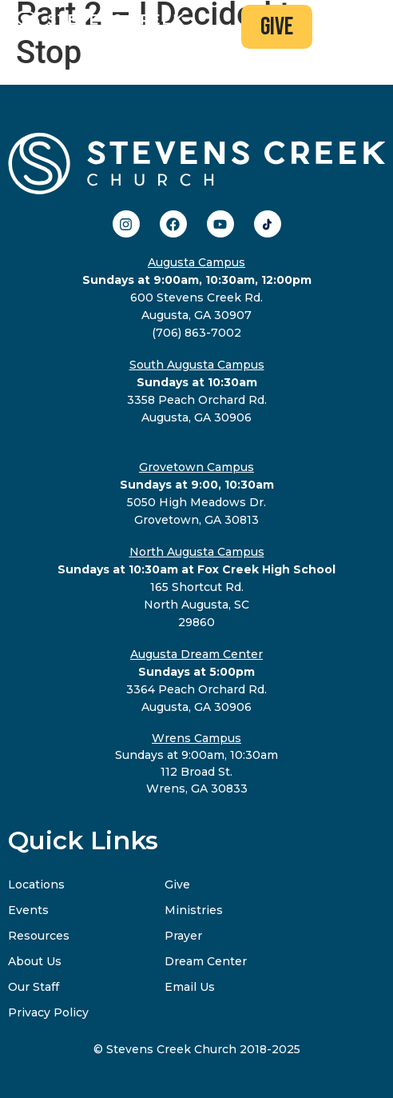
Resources (38, 935)
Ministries (194, 910)
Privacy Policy (48, 1012)
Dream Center (206, 961)
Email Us (190, 987)
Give (177, 884)
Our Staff (33, 987)
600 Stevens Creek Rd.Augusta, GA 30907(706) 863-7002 (197, 297)
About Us (35, 961)
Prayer (183, 935)
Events (28, 910)
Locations (36, 884)
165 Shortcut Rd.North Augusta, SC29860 (196, 587)
